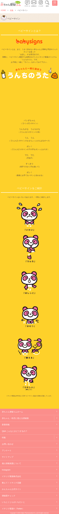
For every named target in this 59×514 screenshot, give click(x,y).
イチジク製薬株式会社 (11, 476)
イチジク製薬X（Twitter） (13, 509)
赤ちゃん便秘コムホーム (12, 412)
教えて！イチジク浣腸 (11, 483)
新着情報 (6, 425)
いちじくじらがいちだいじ (13, 502)
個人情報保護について (11, 463)
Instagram (6, 470)
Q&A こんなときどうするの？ (14, 431)
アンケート (6, 450)
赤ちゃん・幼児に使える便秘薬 (15, 418)
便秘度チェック (8, 496)
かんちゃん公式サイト (11, 489)
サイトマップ (7, 457)
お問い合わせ (7, 444)
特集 (4, 438)
